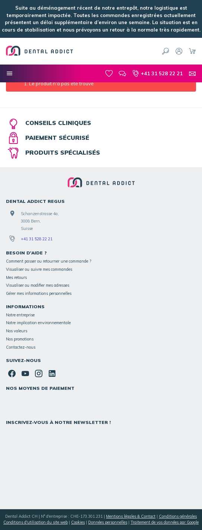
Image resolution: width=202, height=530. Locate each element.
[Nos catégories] (9, 73)
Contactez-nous (20, 347)
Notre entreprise (20, 314)
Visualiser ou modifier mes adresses (37, 285)
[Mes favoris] (109, 73)
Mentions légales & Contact (130, 516)
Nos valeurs (16, 330)
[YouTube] (25, 373)
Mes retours (16, 277)
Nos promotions (19, 339)
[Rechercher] (165, 51)
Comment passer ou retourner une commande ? (48, 261)
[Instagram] (39, 373)
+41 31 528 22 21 (36, 238)
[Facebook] (12, 373)
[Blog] (122, 73)
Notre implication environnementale (38, 322)
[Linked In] (52, 373)
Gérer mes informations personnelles (38, 293)
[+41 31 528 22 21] (157, 73)
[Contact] (192, 73)
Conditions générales (178, 516)
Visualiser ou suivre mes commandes (39, 269)
